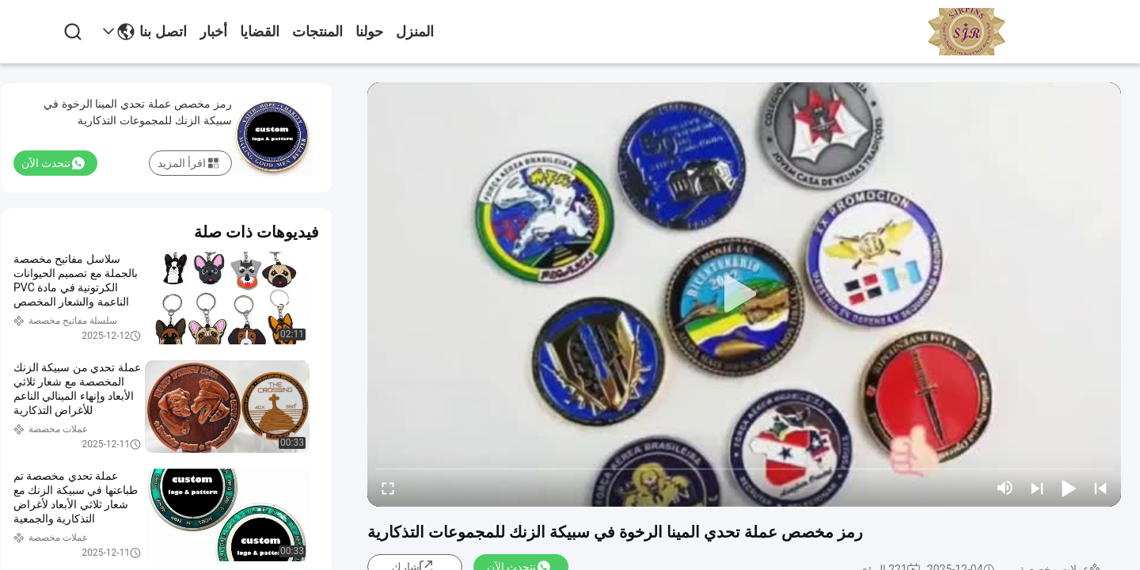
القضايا (259, 32)
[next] (1037, 488)
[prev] (1100, 488)
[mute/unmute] (1005, 488)
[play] (744, 294)
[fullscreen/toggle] (388, 488)
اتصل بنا (163, 32)
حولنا (369, 32)
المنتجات (317, 32)
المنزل (415, 32)
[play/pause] (1069, 488)
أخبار (213, 32)
